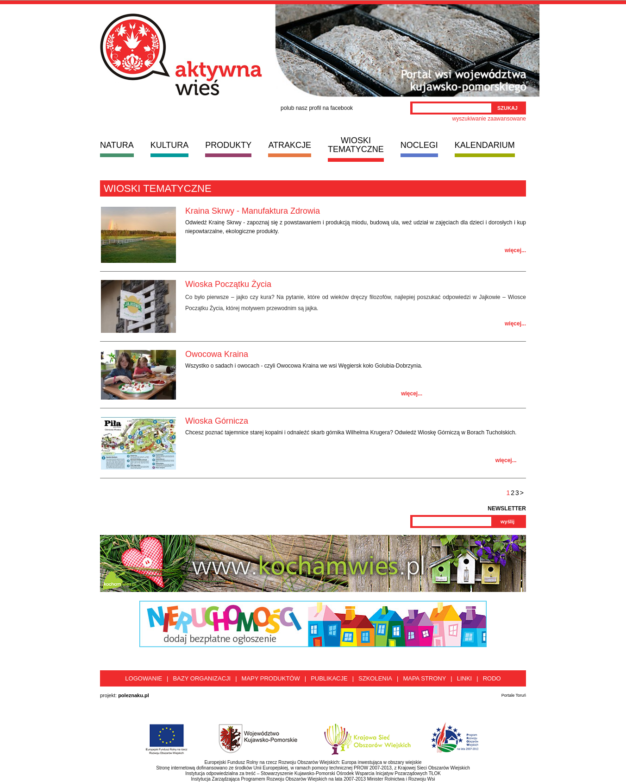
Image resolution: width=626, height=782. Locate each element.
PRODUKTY (228, 145)
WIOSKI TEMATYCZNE (356, 145)
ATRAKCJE (289, 145)
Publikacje (329, 678)
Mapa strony (424, 678)
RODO (492, 678)
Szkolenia (375, 678)
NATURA (117, 145)
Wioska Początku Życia (228, 284)
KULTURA (169, 145)
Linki (464, 678)
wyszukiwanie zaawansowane (489, 118)
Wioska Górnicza (216, 421)
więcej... (515, 250)
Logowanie (143, 678)
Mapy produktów (271, 678)
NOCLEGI (419, 145)
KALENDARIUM (485, 145)
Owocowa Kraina (216, 354)
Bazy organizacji (202, 678)
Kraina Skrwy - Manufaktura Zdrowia (252, 211)
